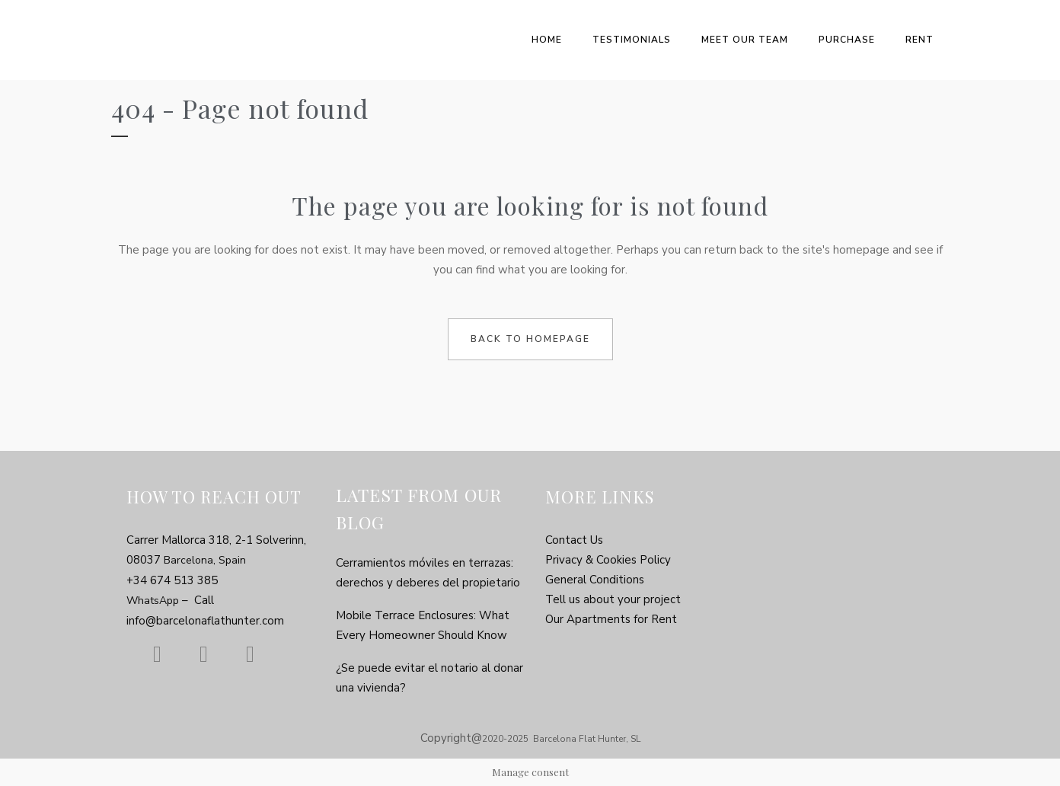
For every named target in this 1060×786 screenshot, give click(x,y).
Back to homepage (530, 339)
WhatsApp (154, 600)
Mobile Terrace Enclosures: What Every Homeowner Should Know (422, 625)
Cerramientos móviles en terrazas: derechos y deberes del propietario (428, 572)
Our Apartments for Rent (611, 619)
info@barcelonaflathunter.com (205, 620)
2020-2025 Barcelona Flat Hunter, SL (561, 739)
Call (204, 600)
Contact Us (574, 540)
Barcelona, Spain (205, 560)
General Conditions (594, 579)
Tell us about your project (613, 599)
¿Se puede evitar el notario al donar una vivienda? (429, 677)
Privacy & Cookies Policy (608, 559)
